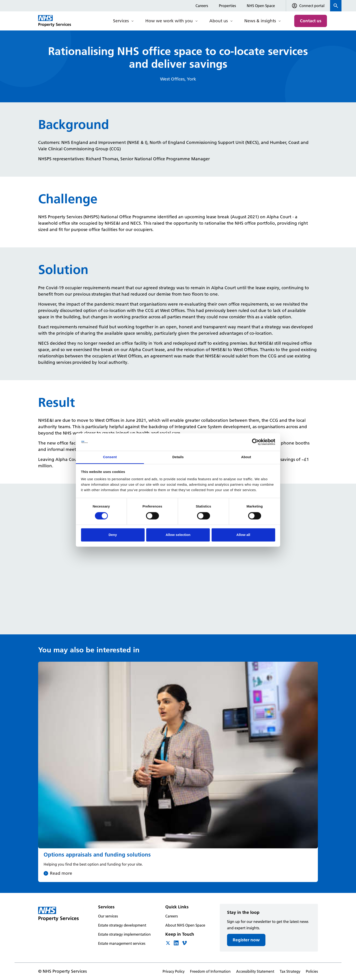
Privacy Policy (174, 971)
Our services (108, 916)
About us (218, 20)
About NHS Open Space (185, 925)
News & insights (260, 20)
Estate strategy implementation (124, 934)
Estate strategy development (122, 925)
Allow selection (178, 535)
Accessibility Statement (255, 971)
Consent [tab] (110, 457)
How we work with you (169, 20)
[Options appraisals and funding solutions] (178, 772)
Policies (312, 971)
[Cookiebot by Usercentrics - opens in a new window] (255, 442)
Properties (227, 5)
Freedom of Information (210, 971)
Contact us (310, 20)
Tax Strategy (290, 971)
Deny (113, 535)
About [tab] (246, 457)
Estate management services (121, 943)
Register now (246, 939)
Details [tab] (178, 457)
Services (121, 20)
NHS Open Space (261, 5)
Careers (201, 5)
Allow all (243, 535)
